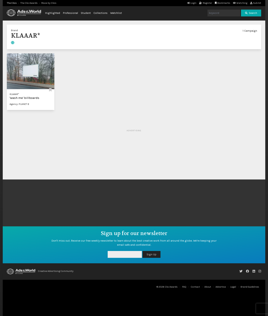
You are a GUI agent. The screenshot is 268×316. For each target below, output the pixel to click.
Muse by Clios (48, 3)
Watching (240, 3)
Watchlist (116, 13)
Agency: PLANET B (19, 104)
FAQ (184, 286)
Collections (100, 13)
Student (86, 13)
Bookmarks (222, 3)
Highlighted (52, 13)
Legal (233, 286)
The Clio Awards (29, 3)
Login (191, 3)
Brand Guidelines (249, 286)
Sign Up (151, 254)
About (207, 286)
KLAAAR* (14, 94)
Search (251, 13)
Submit (255, 3)
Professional (70, 13)
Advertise (221, 286)
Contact (195, 286)
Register (205, 3)
